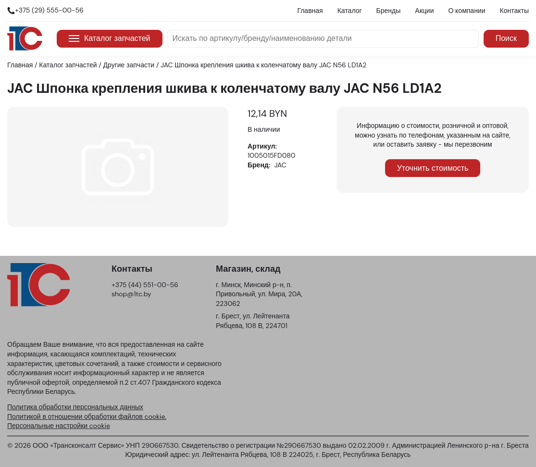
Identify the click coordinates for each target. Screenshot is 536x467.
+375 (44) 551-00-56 (145, 284)
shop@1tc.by (131, 294)
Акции (424, 10)
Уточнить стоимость (433, 168)
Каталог (349, 10)
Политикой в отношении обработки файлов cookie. (86, 416)
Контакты (514, 10)
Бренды (388, 10)
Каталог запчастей (109, 38)
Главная (310, 10)
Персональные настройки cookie (58, 425)
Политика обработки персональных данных (75, 407)
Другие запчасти (129, 65)
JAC (280, 165)
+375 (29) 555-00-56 (49, 10)
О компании (466, 10)
